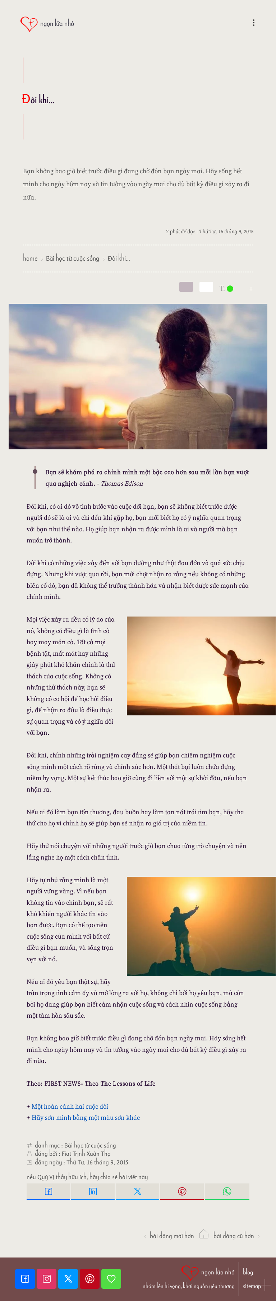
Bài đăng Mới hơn (168, 1236)
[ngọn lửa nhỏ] (47, 24)
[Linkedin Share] (93, 1191)
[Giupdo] (111, 1279)
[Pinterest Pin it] (182, 1191)
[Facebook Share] (49, 1191)
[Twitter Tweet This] (138, 1191)
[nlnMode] (236, 288)
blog (248, 1272)
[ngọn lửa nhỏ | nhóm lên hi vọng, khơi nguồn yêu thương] (189, 1276)
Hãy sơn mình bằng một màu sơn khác (86, 1117)
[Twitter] (69, 1279)
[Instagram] (47, 1279)
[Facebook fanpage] (26, 1279)
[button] (265, 1286)
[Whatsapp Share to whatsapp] (227, 1191)
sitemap (252, 1286)
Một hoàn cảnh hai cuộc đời (70, 1106)
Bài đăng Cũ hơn (237, 1236)
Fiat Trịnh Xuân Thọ (86, 1153)
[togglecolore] (206, 287)
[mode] (186, 287)
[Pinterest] (90, 1279)
